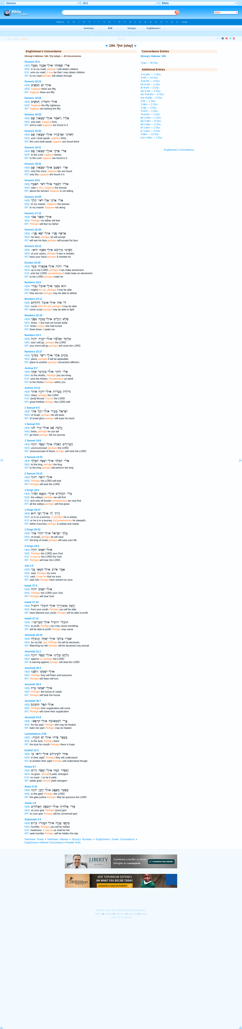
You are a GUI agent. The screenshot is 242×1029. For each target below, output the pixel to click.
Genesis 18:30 (33, 131)
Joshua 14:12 (32, 388)
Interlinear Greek (34, 839)
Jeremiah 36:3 (33, 684)
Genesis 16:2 (32, 61)
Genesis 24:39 (33, 197)
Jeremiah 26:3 (33, 668)
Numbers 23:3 (33, 335)
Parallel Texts (73, 842)
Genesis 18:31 (33, 147)
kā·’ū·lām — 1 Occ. (151, 124)
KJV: (27, 72)
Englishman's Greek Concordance (115, 839)
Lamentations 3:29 (35, 734)
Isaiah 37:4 (31, 585)
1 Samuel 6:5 (32, 407)
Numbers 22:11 (33, 299)
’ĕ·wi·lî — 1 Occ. (150, 111)
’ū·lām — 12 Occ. (150, 134)
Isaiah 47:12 (32, 602)
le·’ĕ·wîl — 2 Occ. (150, 87)
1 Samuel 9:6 (32, 424)
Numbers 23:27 (33, 351)
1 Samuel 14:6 (33, 440)
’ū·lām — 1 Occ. (149, 104)
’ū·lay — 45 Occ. (150, 63)
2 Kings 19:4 (32, 546)
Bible (9, 39)
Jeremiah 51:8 (33, 717)
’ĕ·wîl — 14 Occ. (150, 77)
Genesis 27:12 (33, 213)
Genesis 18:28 (33, 98)
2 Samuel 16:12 (33, 473)
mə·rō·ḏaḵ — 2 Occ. (152, 97)
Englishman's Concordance (179, 149)
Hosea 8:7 (30, 766)
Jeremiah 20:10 (33, 635)
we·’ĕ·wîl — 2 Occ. (151, 91)
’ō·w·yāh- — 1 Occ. (151, 74)
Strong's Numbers (82, 839)
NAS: (27, 69)
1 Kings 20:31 (32, 529)
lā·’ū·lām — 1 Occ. (151, 127)
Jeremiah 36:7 (33, 701)
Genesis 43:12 (33, 246)
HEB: (27, 65)
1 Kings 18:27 (32, 509)
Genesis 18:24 (33, 81)
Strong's (16, 39)
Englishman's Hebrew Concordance (44, 842)
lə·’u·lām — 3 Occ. (151, 131)
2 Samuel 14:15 (33, 457)
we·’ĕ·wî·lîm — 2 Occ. (153, 94)
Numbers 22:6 (33, 282)
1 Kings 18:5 (32, 490)
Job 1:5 (29, 565)
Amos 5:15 (31, 786)
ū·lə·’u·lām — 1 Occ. (152, 137)
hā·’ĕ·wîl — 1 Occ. (151, 84)
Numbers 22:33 (33, 315)
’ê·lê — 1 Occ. (148, 101)
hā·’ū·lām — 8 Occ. (151, 121)
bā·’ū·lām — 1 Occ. (151, 117)
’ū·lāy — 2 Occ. (149, 107)
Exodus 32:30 (32, 262)
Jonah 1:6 (30, 803)
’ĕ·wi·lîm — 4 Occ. (151, 81)
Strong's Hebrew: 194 (153, 56)
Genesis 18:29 (33, 114)
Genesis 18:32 (33, 164)
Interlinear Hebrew (57, 839)
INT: (27, 75)
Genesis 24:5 (32, 180)
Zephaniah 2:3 (33, 819)
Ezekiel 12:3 (32, 750)
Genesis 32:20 (33, 229)
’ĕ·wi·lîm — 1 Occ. (151, 114)
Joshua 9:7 (31, 368)
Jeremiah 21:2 (33, 651)
